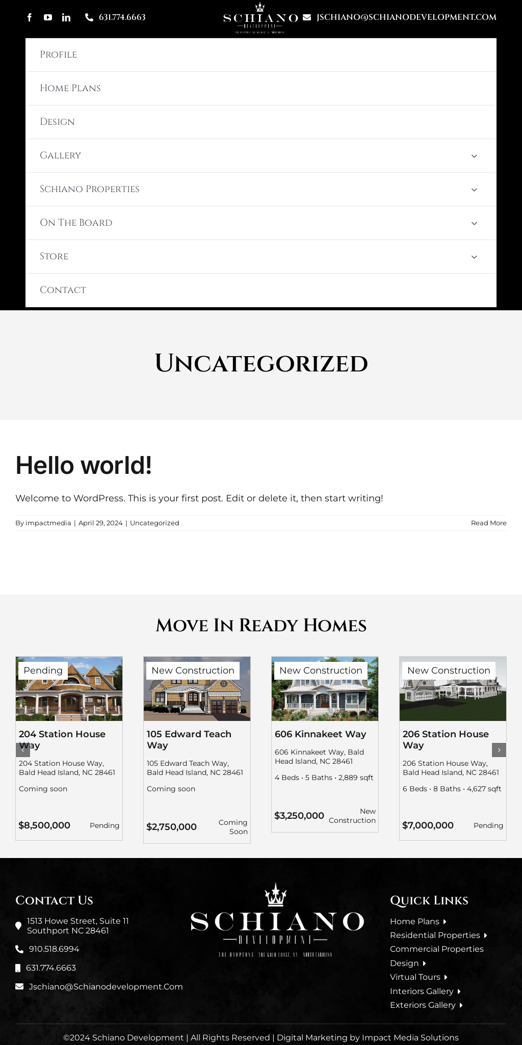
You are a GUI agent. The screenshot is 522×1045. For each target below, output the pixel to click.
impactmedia (48, 523)
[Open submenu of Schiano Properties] (474, 189)
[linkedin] (66, 17)
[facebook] (29, 17)
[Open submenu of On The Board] (474, 222)
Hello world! (83, 465)
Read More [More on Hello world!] (489, 523)
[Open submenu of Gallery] (474, 155)
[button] (23, 750)
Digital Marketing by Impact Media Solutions (368, 1037)
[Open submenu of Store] (474, 256)
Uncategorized (154, 523)
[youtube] (48, 17)
